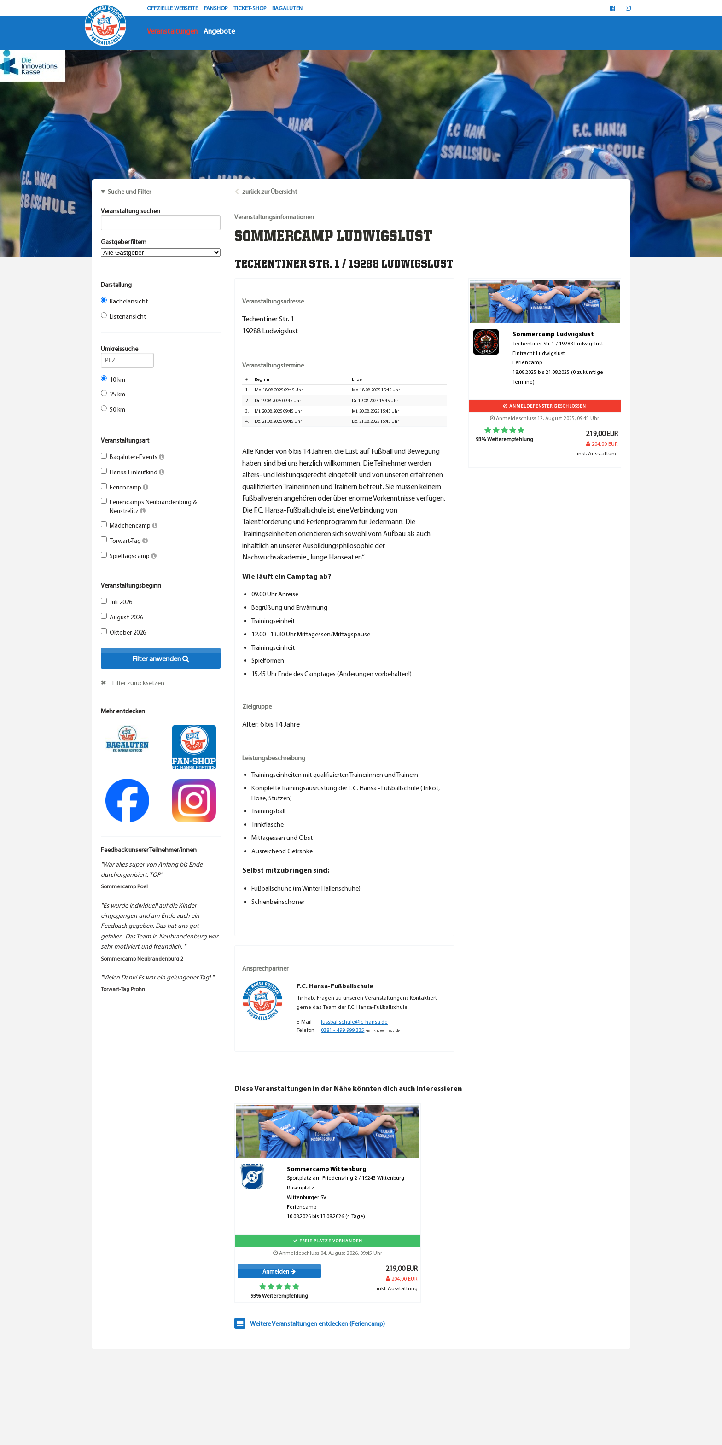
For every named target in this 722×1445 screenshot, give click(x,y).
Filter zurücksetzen (138, 683)
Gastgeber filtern (161, 247)
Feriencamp (124, 487)
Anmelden (279, 1271)
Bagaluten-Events (132, 457)
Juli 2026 (116, 602)
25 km (113, 394)
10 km (113, 379)
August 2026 (122, 617)
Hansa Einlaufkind (132, 472)
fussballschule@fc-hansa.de (354, 1021)
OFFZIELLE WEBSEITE (173, 8)
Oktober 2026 (123, 632)
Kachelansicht (124, 301)
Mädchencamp (129, 525)
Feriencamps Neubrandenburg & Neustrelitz (149, 506)
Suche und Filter (129, 191)
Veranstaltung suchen (161, 212)
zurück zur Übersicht (269, 191)
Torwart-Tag (124, 540)
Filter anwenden (160, 658)
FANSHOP (216, 8)
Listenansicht (123, 316)
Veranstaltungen (172, 30)
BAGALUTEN (287, 8)
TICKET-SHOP (250, 8)
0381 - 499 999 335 (342, 1029)
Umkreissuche (127, 349)
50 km (113, 409)
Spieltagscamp (129, 556)
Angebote (219, 30)
